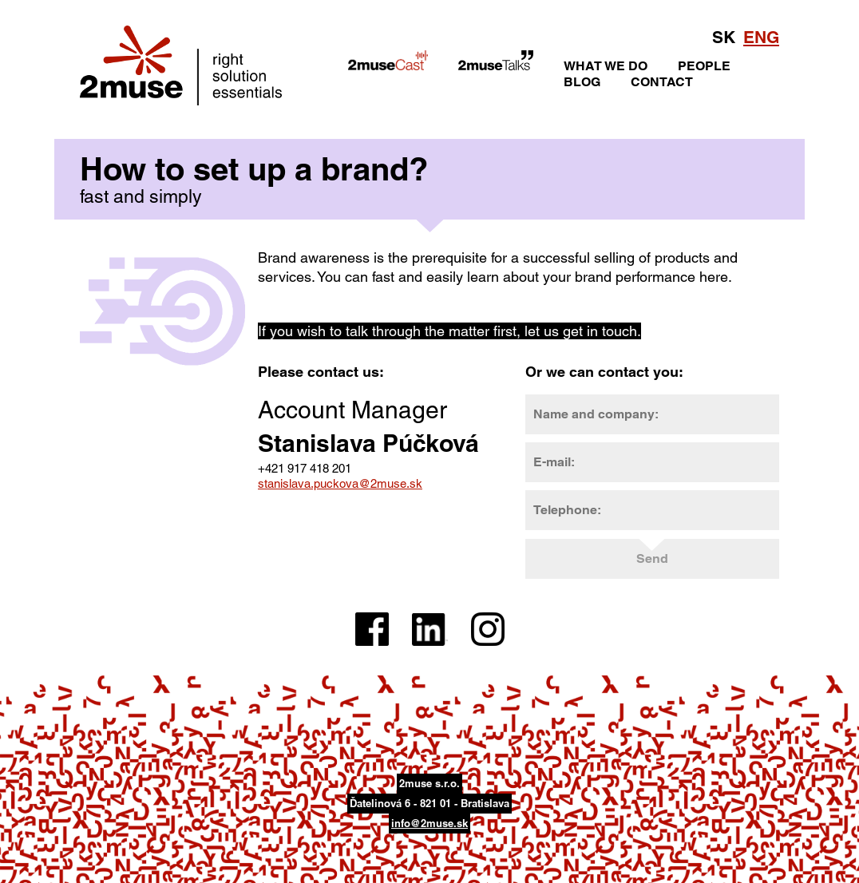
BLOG (582, 81)
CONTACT (662, 81)
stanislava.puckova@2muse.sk (340, 483)
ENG (761, 37)
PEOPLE (704, 65)
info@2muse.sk (429, 823)
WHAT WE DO (605, 65)
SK (723, 37)
